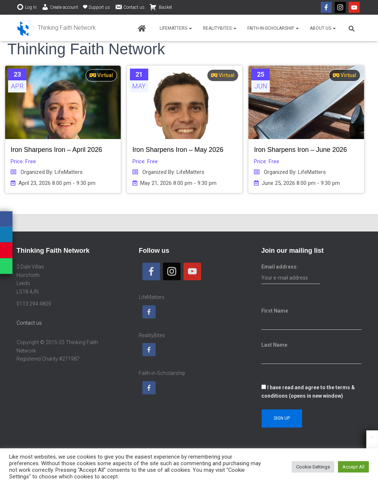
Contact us (130, 7)
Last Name (274, 345)
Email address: (290, 274)
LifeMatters (176, 28)
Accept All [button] (353, 467)
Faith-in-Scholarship (273, 28)
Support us (96, 7)
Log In (27, 7)
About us (323, 28)
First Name (274, 311)
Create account (59, 7)
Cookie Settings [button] (313, 467)
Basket (160, 7)
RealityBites (219, 28)
